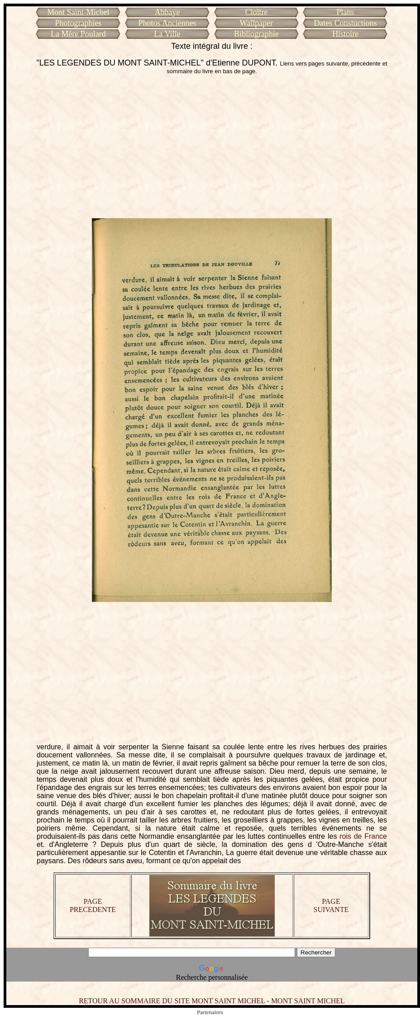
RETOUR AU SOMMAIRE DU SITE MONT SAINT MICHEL (172, 1001)
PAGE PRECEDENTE (93, 905)
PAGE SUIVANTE (331, 905)
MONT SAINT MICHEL (308, 1001)
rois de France (363, 836)
